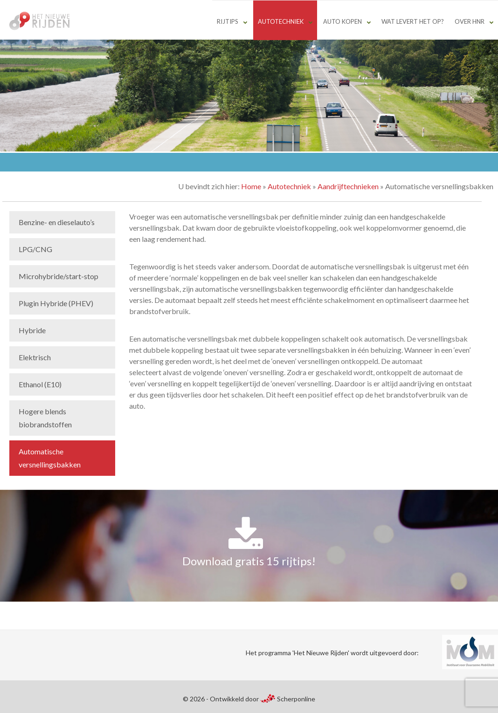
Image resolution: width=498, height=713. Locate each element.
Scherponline (287, 699)
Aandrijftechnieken (348, 186)
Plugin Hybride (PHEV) (56, 303)
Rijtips (227, 21)
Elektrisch (35, 357)
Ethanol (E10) (40, 384)
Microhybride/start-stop (58, 276)
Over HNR (469, 21)
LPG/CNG (35, 249)
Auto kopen (342, 21)
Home (251, 186)
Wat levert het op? (412, 21)
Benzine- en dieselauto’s (57, 222)
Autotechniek (281, 21)
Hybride (32, 330)
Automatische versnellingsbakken (50, 458)
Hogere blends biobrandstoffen (45, 418)
